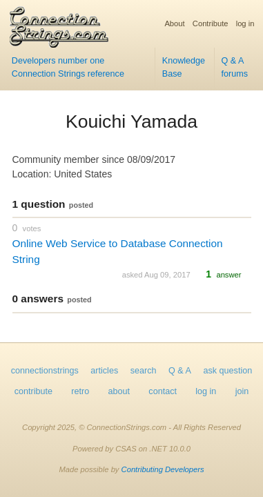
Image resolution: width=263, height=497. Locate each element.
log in (245, 23)
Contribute (210, 23)
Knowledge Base (183, 67)
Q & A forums (234, 67)
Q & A (179, 371)
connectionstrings (45, 371)
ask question (228, 371)
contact (162, 391)
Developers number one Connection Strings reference (68, 67)
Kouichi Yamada (131, 121)
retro (80, 391)
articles (104, 371)
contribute (33, 391)
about (119, 391)
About (174, 23)
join (242, 391)
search (143, 371)
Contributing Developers (162, 469)
